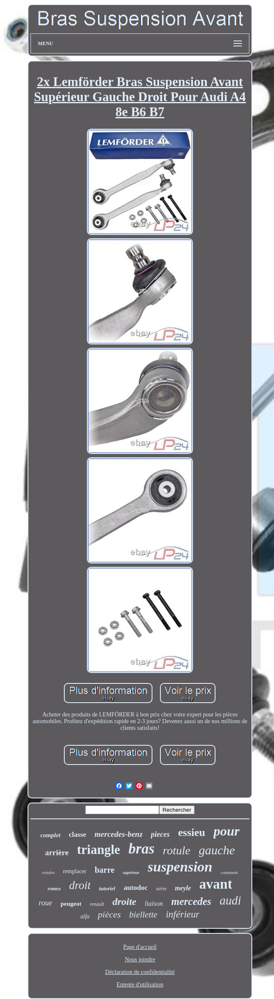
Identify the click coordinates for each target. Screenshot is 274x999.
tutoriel (107, 888)
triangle (98, 849)
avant (215, 884)
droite (124, 901)
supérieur (131, 872)
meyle (183, 888)
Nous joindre (140, 959)
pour (226, 830)
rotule (176, 850)
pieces (160, 834)
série (161, 888)
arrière (57, 852)
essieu (191, 832)
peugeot (71, 903)
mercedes (191, 901)
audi (230, 900)
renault (97, 904)
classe (77, 834)
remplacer (74, 871)
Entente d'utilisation (140, 984)
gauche (217, 850)
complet (50, 835)
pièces (109, 914)
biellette (143, 915)
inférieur (183, 914)
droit (80, 885)
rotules (48, 872)
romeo (54, 889)
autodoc (136, 888)
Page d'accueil (140, 947)
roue (45, 903)
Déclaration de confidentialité (140, 972)
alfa (85, 916)
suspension (180, 866)
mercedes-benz (118, 834)
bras (142, 849)
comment (229, 872)
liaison (154, 903)
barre (104, 869)
